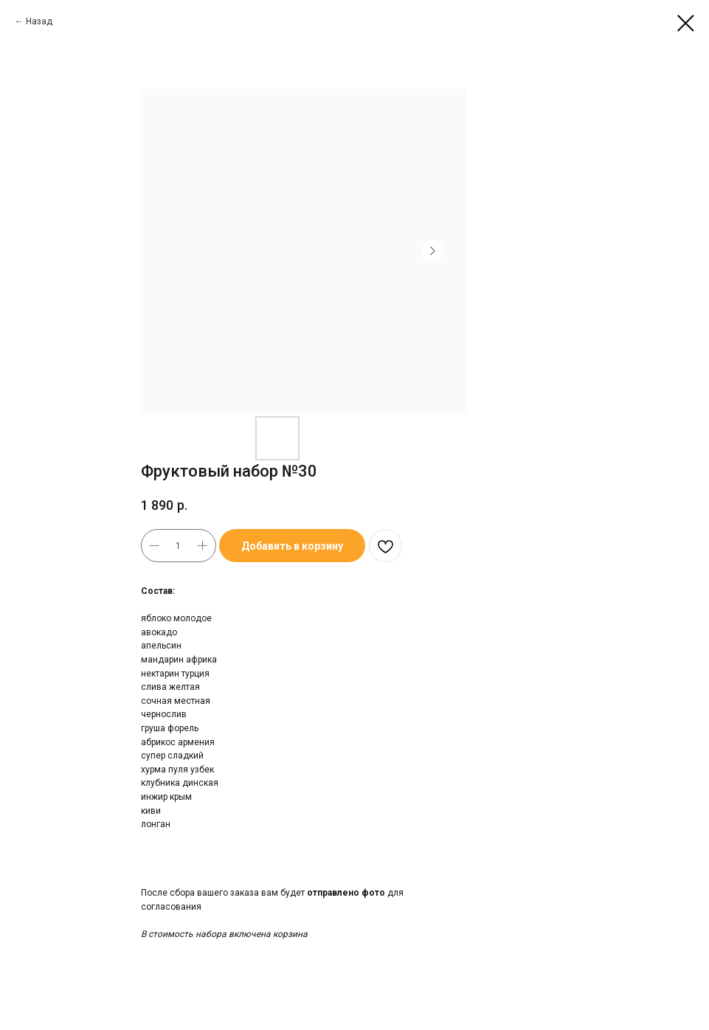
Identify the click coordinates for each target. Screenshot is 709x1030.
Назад (39, 21)
